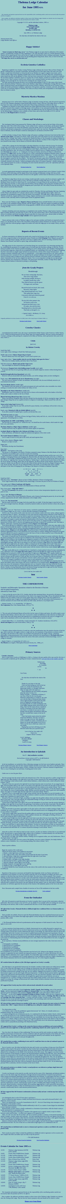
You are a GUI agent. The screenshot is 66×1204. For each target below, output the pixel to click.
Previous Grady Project (25, 321)
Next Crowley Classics (42, 577)
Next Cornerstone (33, 645)
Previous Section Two (26, 167)
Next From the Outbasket (43, 1140)
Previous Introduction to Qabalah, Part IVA (26, 891)
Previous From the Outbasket (24, 1140)
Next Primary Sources (42, 745)
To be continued (46, 891)
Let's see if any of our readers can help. (52, 659)
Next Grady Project (41, 321)
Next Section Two (41, 167)
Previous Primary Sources (24, 745)
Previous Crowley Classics (24, 577)
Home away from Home (33, 1201)
